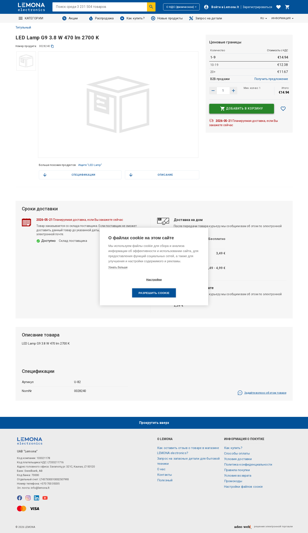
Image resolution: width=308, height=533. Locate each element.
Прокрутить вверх (154, 423)
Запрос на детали (205, 18)
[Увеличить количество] (213, 90)
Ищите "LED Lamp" (90, 165)
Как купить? (132, 18)
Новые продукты (167, 18)
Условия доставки (238, 459)
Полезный (164, 480)
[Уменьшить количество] (233, 90)
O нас (161, 469)
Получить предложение (271, 79)
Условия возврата (237, 475)
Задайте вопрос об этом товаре (261, 392)
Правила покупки (237, 470)
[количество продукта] (223, 90)
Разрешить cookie (178, 286)
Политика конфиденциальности (248, 464)
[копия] (52, 46)
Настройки (129, 286)
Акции (70, 18)
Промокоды (233, 481)
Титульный (23, 27)
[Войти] (221, 7)
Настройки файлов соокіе (243, 487)
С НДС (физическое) (181, 7)
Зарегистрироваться (257, 7)
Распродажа (101, 18)
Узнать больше (117, 273)
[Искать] (151, 6)
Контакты (164, 475)
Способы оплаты (237, 453)
